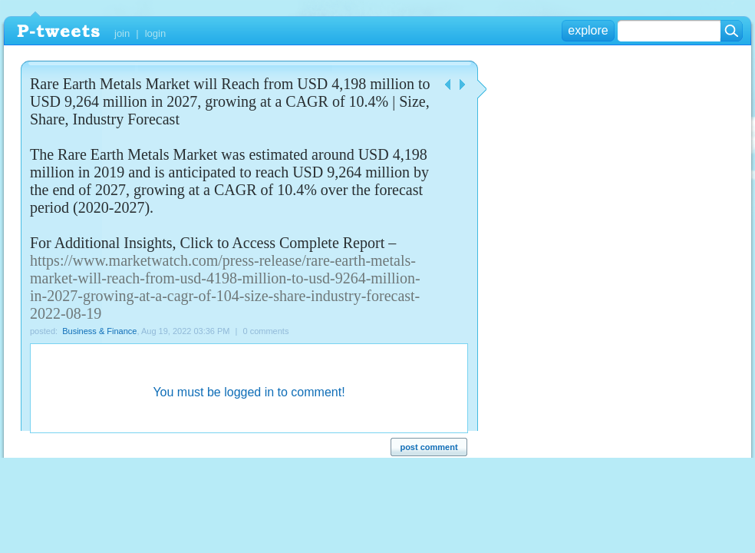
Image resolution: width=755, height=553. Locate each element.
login (155, 33)
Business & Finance (99, 331)
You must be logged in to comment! (249, 392)
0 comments (266, 331)
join (122, 33)
